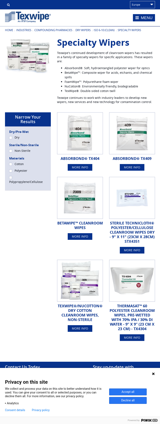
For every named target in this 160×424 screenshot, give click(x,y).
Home (9, 30)
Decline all (128, 400)
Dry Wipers (83, 30)
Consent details (15, 410)
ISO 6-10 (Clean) (104, 30)
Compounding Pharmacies (53, 30)
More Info (80, 167)
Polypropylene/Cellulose (26, 180)
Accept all (127, 391)
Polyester (18, 171)
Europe (142, 4)
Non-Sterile (19, 151)
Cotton (16, 164)
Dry (14, 137)
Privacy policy (41, 410)
